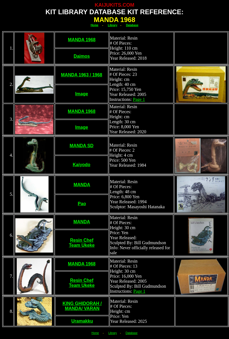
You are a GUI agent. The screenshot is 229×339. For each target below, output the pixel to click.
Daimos (82, 56)
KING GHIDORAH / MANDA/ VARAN (82, 306)
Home (94, 25)
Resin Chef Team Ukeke (82, 243)
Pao (82, 203)
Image (81, 93)
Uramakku (82, 321)
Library (112, 25)
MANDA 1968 (82, 39)
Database (132, 25)
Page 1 (139, 99)
